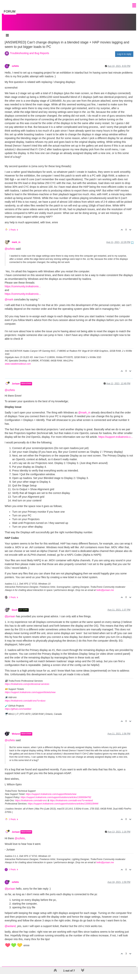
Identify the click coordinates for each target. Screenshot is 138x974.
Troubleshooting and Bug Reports (29, 49)
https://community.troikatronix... (23, 282)
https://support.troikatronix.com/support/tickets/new (30, 688)
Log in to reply (124, 50)
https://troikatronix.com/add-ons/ (31, 796)
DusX (14, 606)
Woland (16, 730)
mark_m (16, 238)
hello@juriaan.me (105, 586)
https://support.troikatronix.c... (115, 433)
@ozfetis (10, 245)
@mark (9, 295)
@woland (10, 922)
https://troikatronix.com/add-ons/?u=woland (71, 796)
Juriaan (16, 380)
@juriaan (10, 612)
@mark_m (84, 408)
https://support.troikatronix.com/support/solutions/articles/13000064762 (56, 793)
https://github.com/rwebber (18, 705)
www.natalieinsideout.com (18, 360)
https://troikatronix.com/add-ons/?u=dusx (25, 697)
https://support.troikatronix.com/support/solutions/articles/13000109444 (63, 800)
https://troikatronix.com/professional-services (27, 680)
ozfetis (15, 62)
